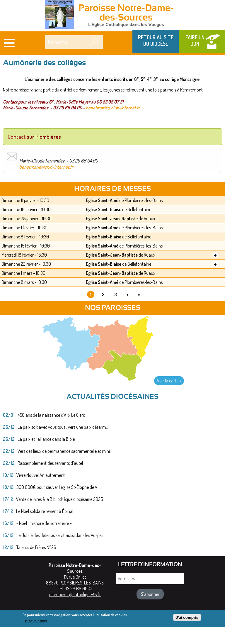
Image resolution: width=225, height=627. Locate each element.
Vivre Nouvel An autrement (40, 475)
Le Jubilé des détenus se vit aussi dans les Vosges (59, 535)
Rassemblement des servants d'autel (50, 463)
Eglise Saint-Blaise (103, 209)
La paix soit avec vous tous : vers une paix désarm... (63, 427)
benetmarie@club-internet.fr (113, 108)
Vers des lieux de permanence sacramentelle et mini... (65, 451)
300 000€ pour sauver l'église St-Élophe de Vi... (58, 487)
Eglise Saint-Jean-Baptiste (112, 218)
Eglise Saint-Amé (102, 200)
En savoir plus (35, 622)
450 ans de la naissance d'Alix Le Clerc (51, 415)
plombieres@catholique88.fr (75, 594)
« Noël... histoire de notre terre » (43, 523)
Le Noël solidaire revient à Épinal (44, 511)
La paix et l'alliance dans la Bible (46, 439)
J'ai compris (187, 618)
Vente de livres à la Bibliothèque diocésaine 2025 (59, 499)
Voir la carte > (169, 381)
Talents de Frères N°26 (36, 547)
